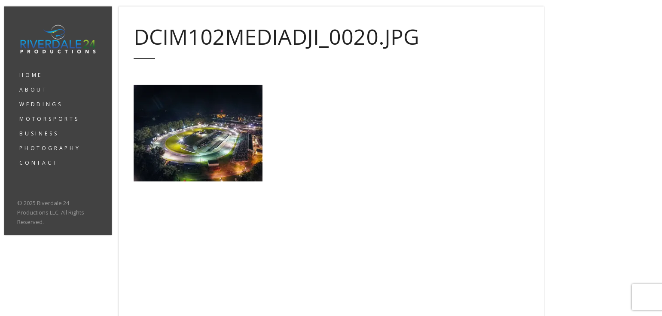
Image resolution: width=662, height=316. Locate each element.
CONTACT (38, 162)
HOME (31, 75)
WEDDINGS (40, 104)
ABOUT (33, 89)
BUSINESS (38, 133)
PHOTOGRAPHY (50, 148)
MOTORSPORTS (49, 119)
